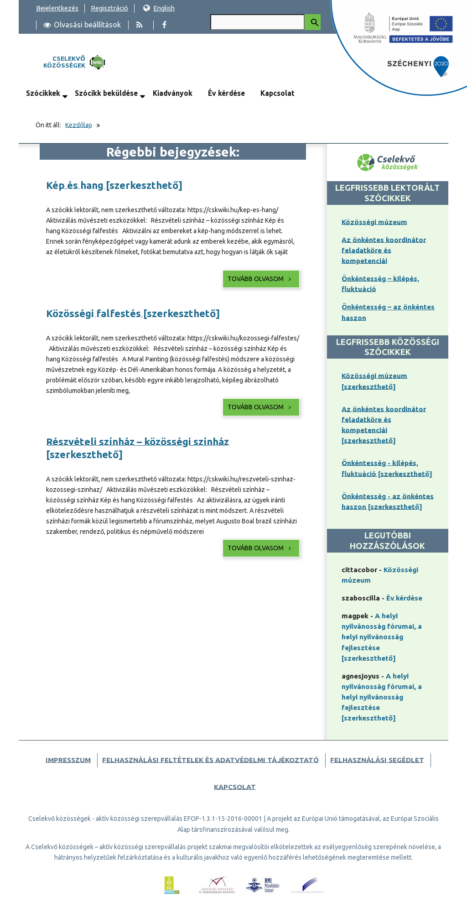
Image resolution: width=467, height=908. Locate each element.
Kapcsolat (277, 93)
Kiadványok (172, 93)
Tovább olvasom (260, 278)
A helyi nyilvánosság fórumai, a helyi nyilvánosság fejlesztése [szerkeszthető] (382, 637)
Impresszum (68, 760)
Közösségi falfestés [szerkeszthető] (133, 313)
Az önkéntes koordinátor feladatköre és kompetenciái (384, 250)
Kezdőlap (78, 125)
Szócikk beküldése (106, 93)
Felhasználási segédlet (377, 760)
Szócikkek (43, 93)
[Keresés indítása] (313, 22)
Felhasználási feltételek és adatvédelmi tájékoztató (210, 760)
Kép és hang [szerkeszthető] (114, 185)
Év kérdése (226, 93)
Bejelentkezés (57, 8)
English (159, 8)
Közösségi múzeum (374, 222)
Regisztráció (109, 8)
